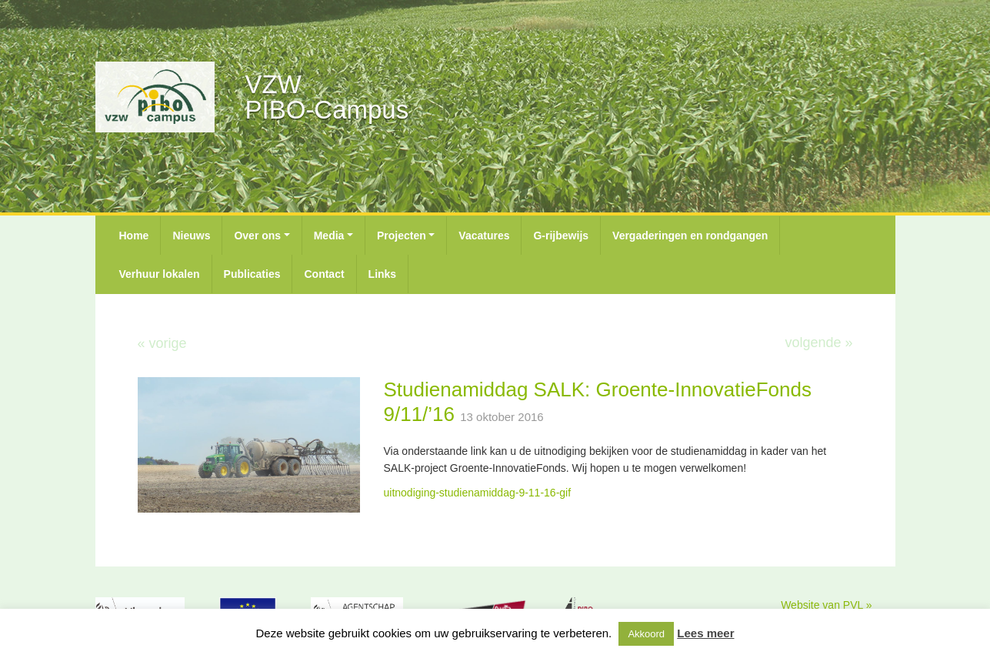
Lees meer (705, 633)
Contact (324, 274)
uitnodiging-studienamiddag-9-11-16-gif (477, 492)
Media (329, 235)
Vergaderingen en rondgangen (690, 235)
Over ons (257, 235)
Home (134, 235)
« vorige (162, 343)
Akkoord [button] (646, 634)
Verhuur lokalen (159, 274)
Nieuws (191, 235)
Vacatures (483, 235)
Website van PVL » (826, 605)
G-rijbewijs (560, 235)
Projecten (401, 235)
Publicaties (252, 274)
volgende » (818, 342)
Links (382, 274)
